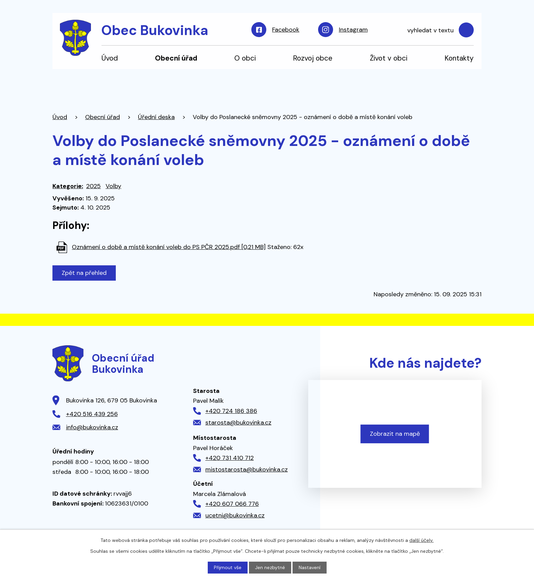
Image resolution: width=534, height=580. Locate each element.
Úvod (109, 58)
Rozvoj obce (312, 58)
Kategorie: (67, 186)
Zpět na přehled (84, 273)
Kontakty (459, 58)
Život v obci (388, 58)
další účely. (421, 540)
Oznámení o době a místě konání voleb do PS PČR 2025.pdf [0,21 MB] (169, 247)
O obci (245, 58)
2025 (93, 186)
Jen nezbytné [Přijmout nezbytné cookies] (270, 567)
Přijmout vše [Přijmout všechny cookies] (227, 567)
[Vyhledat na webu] (437, 30)
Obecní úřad (176, 58)
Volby (113, 186)
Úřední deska (156, 117)
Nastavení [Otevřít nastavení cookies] (309, 567)
